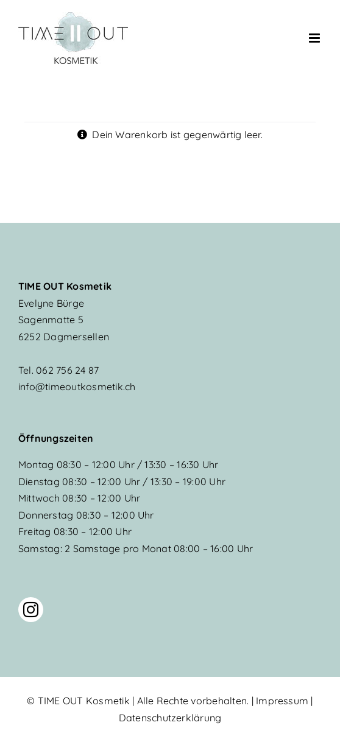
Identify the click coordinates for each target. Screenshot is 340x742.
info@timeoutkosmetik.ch (77, 386)
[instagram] (30, 609)
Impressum (282, 701)
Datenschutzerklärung (170, 718)
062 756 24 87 (58, 370)
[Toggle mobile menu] (315, 38)
